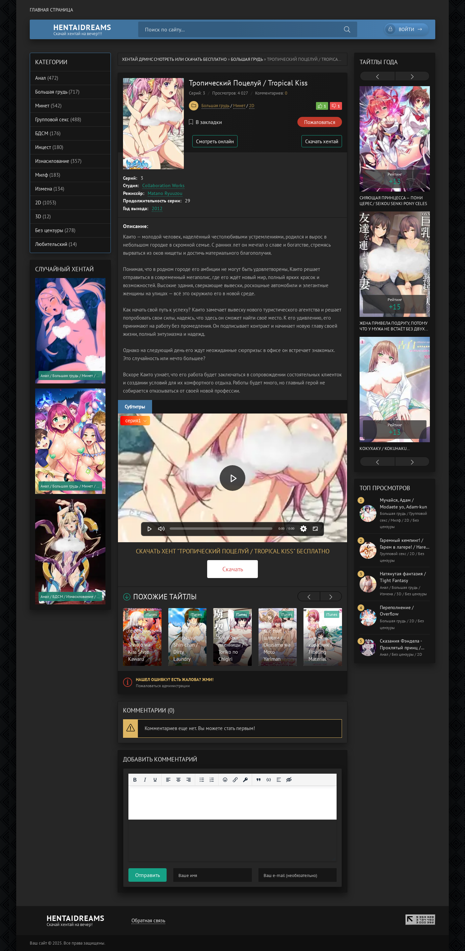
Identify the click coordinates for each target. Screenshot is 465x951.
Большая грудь (247, 59)
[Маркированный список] (202, 780)
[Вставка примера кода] (269, 780)
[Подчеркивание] (155, 780)
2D (251, 105)
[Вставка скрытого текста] (289, 780)
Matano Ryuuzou (165, 193)
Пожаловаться (319, 122)
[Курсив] (145, 780)
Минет (239, 105)
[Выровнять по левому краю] (168, 780)
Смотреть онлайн (215, 141)
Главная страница (51, 10)
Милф (47, 175)
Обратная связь (148, 920)
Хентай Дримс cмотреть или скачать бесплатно (174, 59)
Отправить (147, 875)
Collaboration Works (163, 185)
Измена (49, 188)
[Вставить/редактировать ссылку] (235, 780)
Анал (46, 78)
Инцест (49, 147)
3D (43, 216)
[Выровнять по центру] (178, 780)
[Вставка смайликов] (225, 780)
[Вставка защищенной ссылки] (245, 780)
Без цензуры (55, 230)
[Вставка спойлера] (279, 780)
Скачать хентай (321, 141)
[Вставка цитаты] (258, 780)
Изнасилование (58, 161)
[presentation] (309, 597)
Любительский (56, 244)
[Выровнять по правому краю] (188, 780)
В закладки (205, 122)
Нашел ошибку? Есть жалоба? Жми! (175, 679)
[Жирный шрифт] (135, 780)
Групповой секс (58, 119)
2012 (157, 208)
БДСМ (47, 133)
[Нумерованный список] (212, 780)
